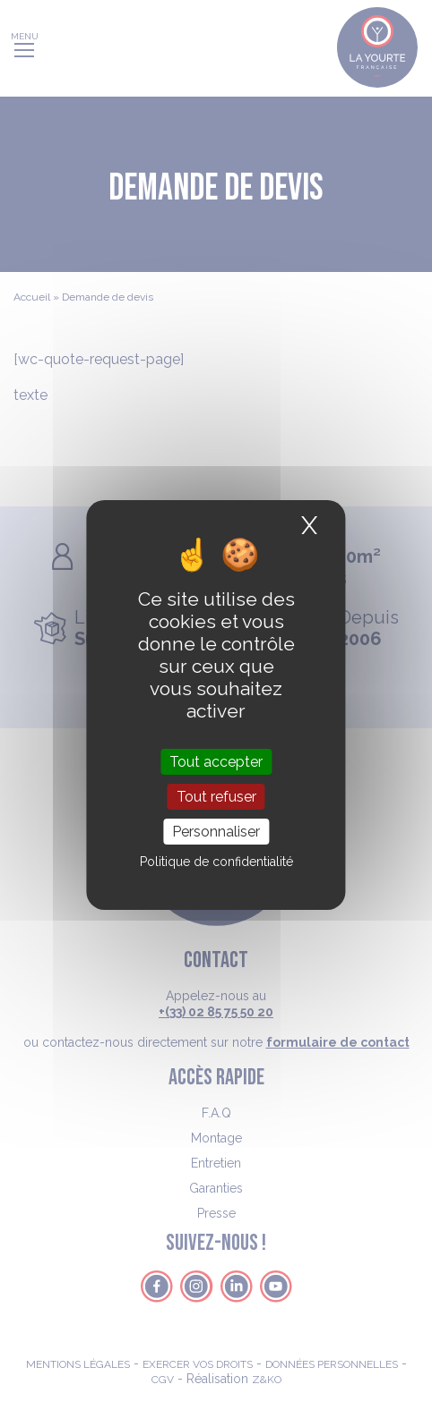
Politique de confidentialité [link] (216, 861)
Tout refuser (216, 796)
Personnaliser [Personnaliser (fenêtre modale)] (216, 831)
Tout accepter (216, 760)
